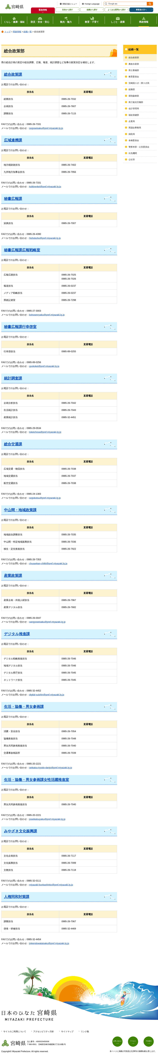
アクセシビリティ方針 (43, 1031)
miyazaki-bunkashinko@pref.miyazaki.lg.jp (51, 884)
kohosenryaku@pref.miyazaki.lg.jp (46, 315)
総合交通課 (13, 444)
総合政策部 (134, 57)
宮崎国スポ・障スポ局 (139, 83)
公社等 (132, 159)
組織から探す (92, 10)
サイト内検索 (106, 3)
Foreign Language (92, 4)
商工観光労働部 (136, 102)
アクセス (134, 1043)
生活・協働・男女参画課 (24, 707)
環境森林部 (134, 96)
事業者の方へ (141, 10)
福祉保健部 (134, 115)
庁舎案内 (150, 1043)
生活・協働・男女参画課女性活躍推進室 (36, 780)
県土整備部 (134, 70)
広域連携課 (13, 140)
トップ (7, 32)
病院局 (132, 134)
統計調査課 (13, 378)
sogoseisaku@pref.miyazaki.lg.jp (46, 128)
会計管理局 (134, 108)
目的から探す (67, 10)
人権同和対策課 (16, 897)
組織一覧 (27, 32)
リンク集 (85, 1031)
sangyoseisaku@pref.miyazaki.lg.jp (47, 622)
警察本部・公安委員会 (139, 147)
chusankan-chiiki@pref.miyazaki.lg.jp (48, 563)
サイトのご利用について (14, 1031)
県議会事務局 (135, 128)
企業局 (132, 121)
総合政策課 (13, 74)
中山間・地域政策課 (20, 510)
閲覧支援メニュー (70, 4)
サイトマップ (67, 1031)
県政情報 (17, 32)
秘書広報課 (13, 199)
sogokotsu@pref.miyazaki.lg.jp (45, 498)
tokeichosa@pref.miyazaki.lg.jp (45, 432)
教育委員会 (134, 77)
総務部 (132, 89)
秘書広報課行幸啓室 (20, 327)
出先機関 (133, 153)
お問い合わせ (119, 1043)
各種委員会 (134, 140)
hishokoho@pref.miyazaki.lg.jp (45, 238)
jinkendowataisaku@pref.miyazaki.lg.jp (49, 943)
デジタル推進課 (17, 634)
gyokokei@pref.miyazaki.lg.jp (44, 366)
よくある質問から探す (117, 10)
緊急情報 (43, 10)
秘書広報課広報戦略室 (22, 250)
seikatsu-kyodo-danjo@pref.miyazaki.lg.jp (50, 767)
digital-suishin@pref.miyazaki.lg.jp (46, 694)
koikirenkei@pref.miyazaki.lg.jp (45, 186)
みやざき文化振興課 (20, 831)
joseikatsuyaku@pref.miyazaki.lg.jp (47, 819)
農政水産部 (134, 64)
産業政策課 (13, 576)
